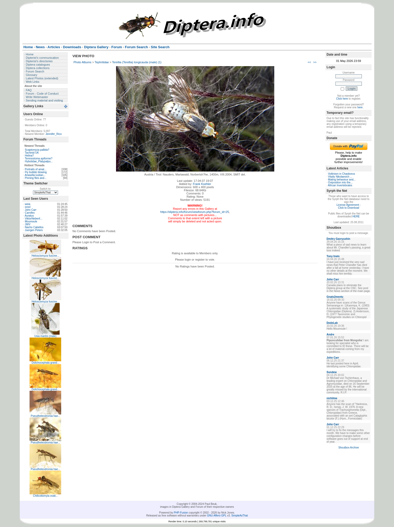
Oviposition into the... (340, 182)
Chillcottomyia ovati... (45, 495)
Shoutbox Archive (348, 447)
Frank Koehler (202, 184)
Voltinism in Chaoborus (341, 173)
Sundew (331, 372)
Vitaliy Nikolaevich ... (340, 176)
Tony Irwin (332, 256)
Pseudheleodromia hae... (45, 415)
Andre (330, 334)
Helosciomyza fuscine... (45, 255)
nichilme (331, 398)
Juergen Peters (34, 230)
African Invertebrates (340, 185)
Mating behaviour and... (342, 179)
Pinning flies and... (35, 178)
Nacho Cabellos (34, 227)
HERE (356, 216)
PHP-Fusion (181, 512)
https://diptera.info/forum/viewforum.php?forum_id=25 (194, 211)
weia (27, 204)
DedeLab (332, 322)
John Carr (30, 209)
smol (27, 207)
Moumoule (31, 221)
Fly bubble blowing (36, 172)
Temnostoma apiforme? (38, 158)
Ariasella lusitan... (35, 175)
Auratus (29, 215)
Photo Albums (83, 62)
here (360, 107)
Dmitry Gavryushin (338, 238)
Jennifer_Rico (54, 134)
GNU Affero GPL (216, 515)
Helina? (29, 155)
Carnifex (30, 212)
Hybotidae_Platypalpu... (39, 161)
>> (314, 62)
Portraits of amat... (35, 169)
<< (309, 62)
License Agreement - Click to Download (349, 206)
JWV (27, 224)
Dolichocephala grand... (45, 362)
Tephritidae (102, 62)
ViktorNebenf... (33, 218)
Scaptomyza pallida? (37, 149)
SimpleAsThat (239, 515)
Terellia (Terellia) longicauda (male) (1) (136, 62)
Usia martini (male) (45, 336)
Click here (342, 98)
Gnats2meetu (334, 296)
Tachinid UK (32, 152)
